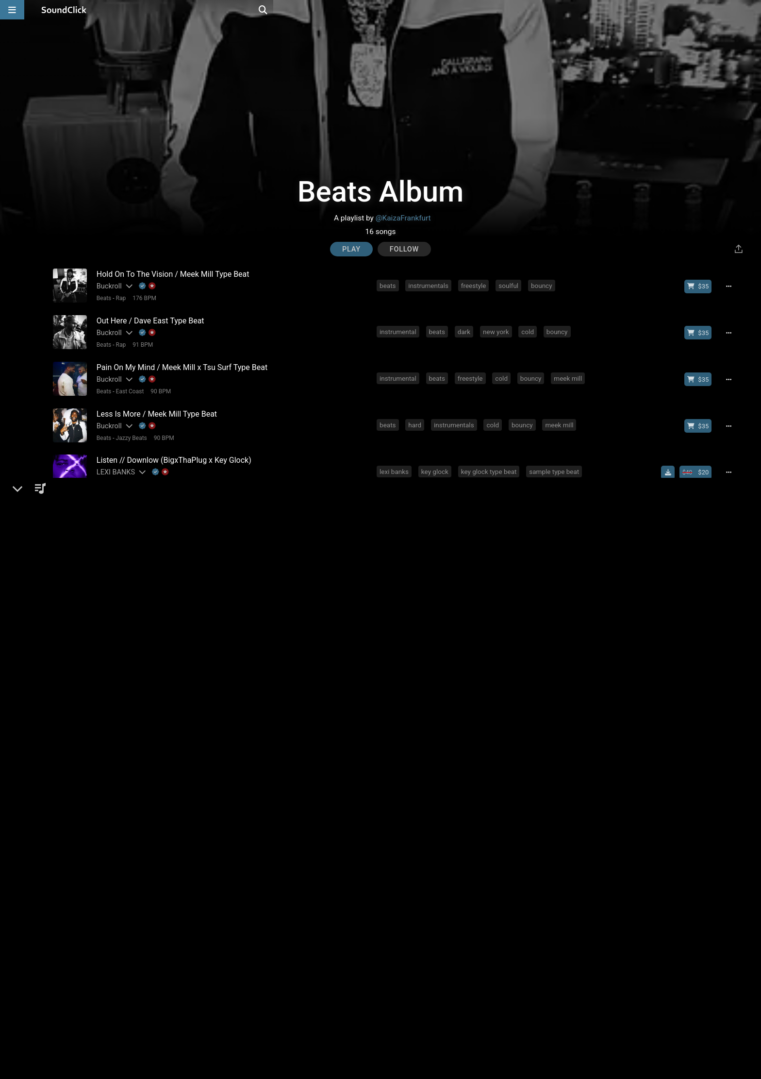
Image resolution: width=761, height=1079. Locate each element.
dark (466, 329)
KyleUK (105, 948)
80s (565, 904)
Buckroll (106, 286)
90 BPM (159, 386)
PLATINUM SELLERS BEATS (137, 683)
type (576, 815)
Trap (119, 783)
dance (390, 638)
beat (563, 550)
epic (464, 771)
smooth (421, 594)
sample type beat (556, 462)
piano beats (499, 859)
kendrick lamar (517, 594)
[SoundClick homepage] (64, 9)
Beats (101, 297)
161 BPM (143, 783)
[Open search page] (751, 9)
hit (523, 683)
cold (529, 329)
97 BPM (152, 562)
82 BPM (166, 916)
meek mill (570, 373)
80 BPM (175, 828)
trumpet (493, 771)
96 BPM (175, 607)
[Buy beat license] (701, 286)
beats (389, 285)
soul (456, 948)
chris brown (568, 594)
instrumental (399, 329)
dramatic (469, 683)
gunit (447, 506)
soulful (510, 285)
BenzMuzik (111, 860)
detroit (508, 550)
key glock (436, 462)
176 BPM (142, 297)
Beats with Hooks (136, 607)
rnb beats (416, 859)
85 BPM (158, 739)
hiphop (391, 506)
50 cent (478, 506)
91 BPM (140, 341)
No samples (200, 518)
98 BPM (152, 518)
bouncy (543, 285)
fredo (538, 506)
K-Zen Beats (113, 551)
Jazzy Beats (129, 430)
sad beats (543, 859)
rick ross (556, 948)
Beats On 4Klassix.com (130, 904)
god (553, 638)
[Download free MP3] (671, 463)
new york (498, 329)
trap (438, 683)
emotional (495, 904)
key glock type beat (491, 462)
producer (474, 550)
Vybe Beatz (111, 639)
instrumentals (430, 285)
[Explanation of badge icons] (145, 285)
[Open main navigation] (12, 9)
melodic (393, 815)
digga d (569, 506)
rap (414, 550)
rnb (450, 594)
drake (475, 594)
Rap (119, 297)
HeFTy (104, 507)
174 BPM (142, 960)
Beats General (131, 651)
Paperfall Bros (116, 772)
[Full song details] (732, 286)
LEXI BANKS (113, 462)
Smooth (124, 474)
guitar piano (540, 815)
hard (416, 417)
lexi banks (396, 462)
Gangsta (124, 518)
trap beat (457, 859)
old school (464, 727)
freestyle (475, 285)
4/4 (173, 518)
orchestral (532, 771)
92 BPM (166, 872)
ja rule (509, 506)
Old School (128, 739)
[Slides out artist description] (126, 285)
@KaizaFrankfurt (403, 218)
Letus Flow (111, 595)
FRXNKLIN (110, 816)
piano (389, 550)
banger (550, 683)
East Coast (128, 386)
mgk (501, 683)
